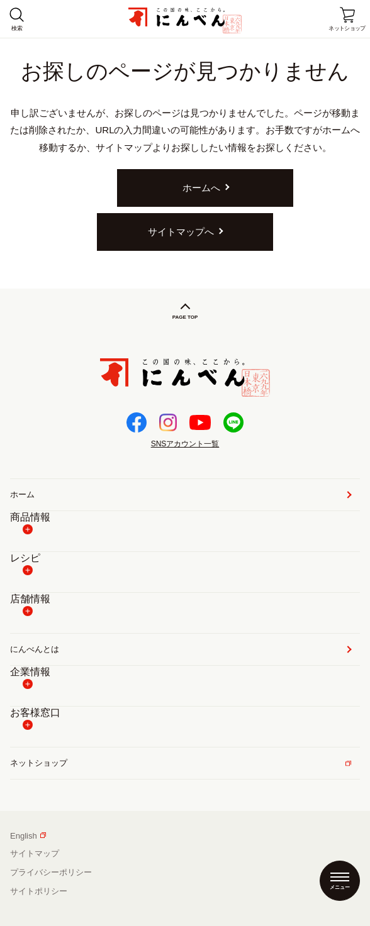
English (28, 836)
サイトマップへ (181, 231)
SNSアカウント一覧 (185, 443)
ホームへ (201, 187)
